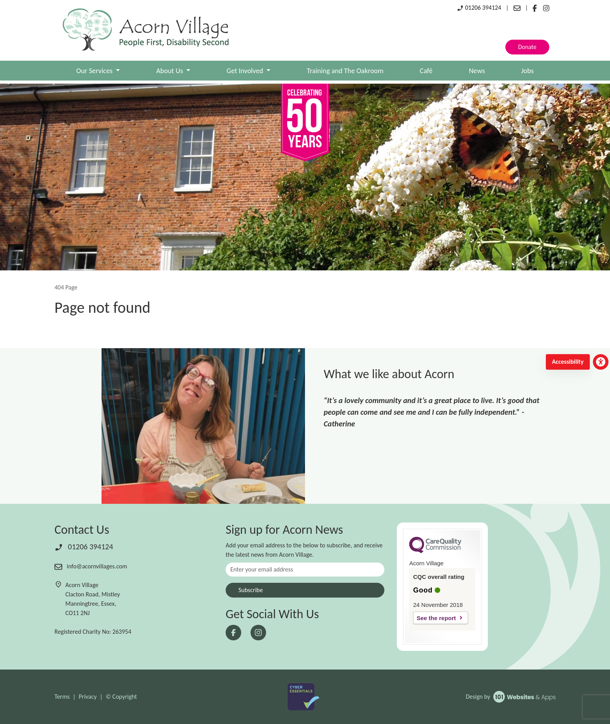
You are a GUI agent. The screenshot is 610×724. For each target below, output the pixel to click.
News (477, 70)
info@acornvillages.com (90, 566)
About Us (170, 70)
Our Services (95, 70)
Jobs (527, 70)
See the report (436, 618)
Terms (62, 696)
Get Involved (246, 70)
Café (426, 70)
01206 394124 (479, 7)
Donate (527, 47)
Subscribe (250, 590)
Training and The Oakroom (345, 70)
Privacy (87, 696)
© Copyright (121, 696)
